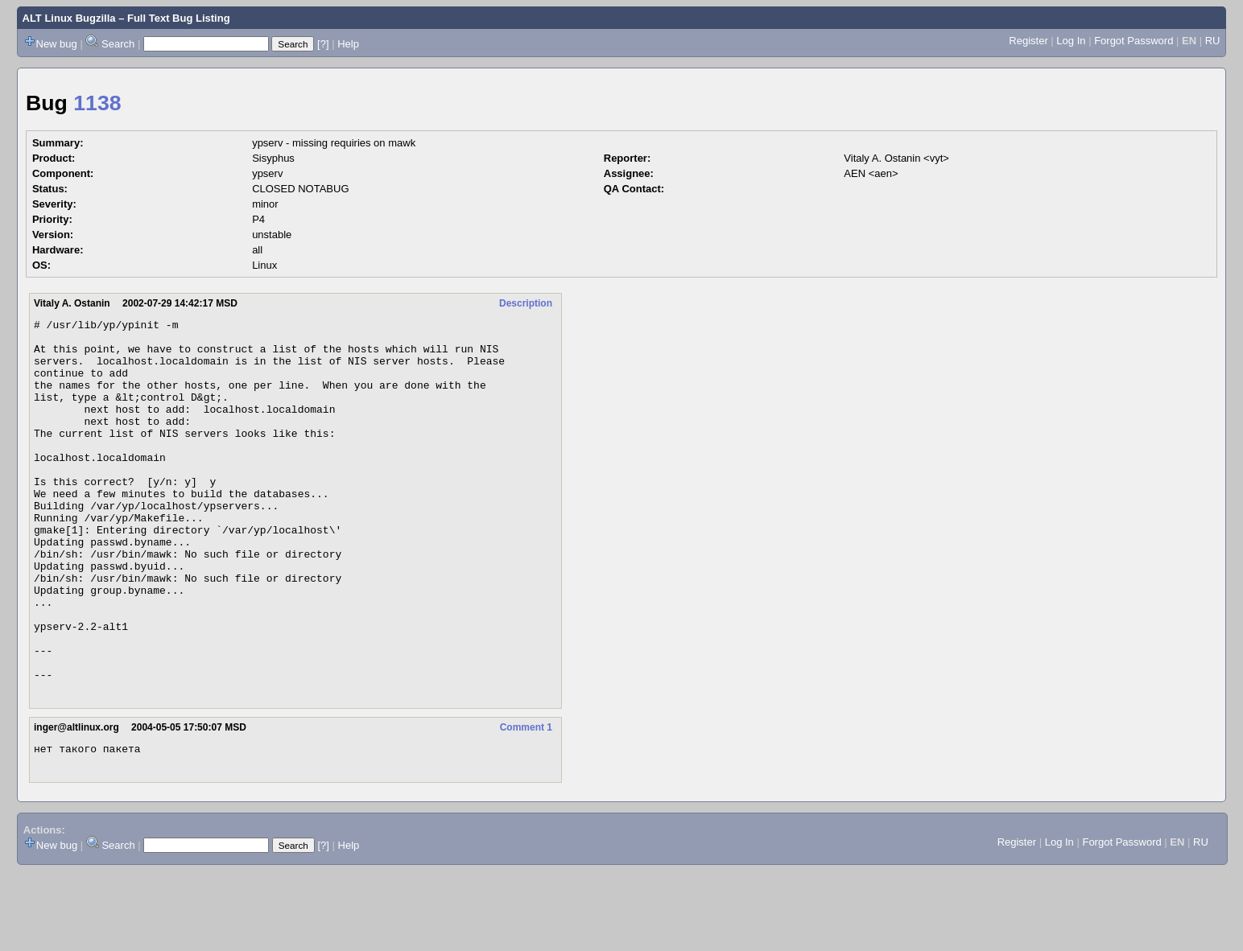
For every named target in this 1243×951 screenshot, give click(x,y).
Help (348, 44)
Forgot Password (1133, 41)
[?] (322, 44)
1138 (97, 103)
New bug (56, 44)
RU (1212, 41)
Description (525, 303)
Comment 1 (526, 802)
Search (117, 44)
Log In (1070, 41)
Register (1028, 41)
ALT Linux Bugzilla (69, 18)
